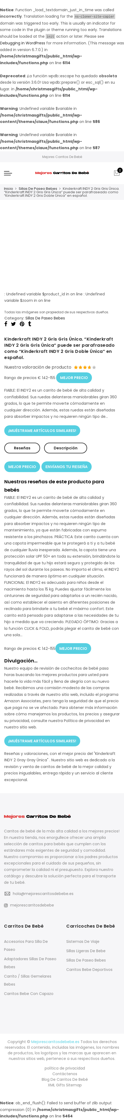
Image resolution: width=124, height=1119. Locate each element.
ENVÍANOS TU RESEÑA (66, 466)
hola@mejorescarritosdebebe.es (43, 893)
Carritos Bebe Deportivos (89, 969)
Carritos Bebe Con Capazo (28, 993)
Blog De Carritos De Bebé (65, 1079)
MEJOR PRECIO (74, 377)
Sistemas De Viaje (82, 941)
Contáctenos (64, 1073)
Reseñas (22, 447)
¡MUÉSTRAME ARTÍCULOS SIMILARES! (42, 430)
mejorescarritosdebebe (29, 904)
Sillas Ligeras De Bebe (86, 950)
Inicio (8, 188)
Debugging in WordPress (22, 43)
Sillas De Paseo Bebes (38, 188)
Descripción (66, 447)
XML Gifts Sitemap (65, 1084)
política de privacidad (65, 1067)
